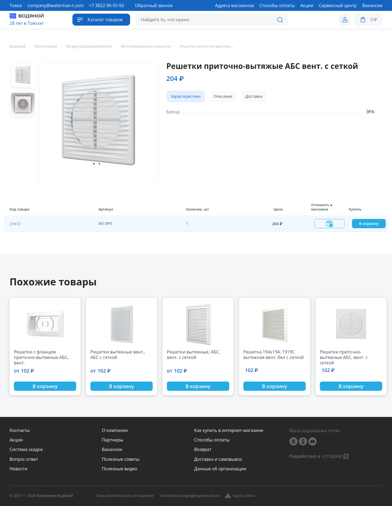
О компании (115, 430)
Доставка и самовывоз (218, 459)
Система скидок (26, 449)
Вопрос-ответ (24, 459)
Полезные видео (119, 468)
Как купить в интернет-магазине (228, 430)
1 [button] (94, 163)
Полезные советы (120, 459)
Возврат (202, 449)
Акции (16, 440)
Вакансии (112, 449)
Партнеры (112, 440)
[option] (97, 121)
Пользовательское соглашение (125, 495)
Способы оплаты (211, 440)
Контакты (20, 430)
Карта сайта (240, 495)
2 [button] (99, 163)
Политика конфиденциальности (190, 495)
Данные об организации (220, 468)
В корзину (368, 223)
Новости (18, 468)
